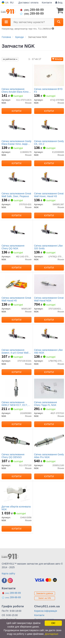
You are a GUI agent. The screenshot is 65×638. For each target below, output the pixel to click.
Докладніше (51, 634)
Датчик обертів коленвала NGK (16, 508)
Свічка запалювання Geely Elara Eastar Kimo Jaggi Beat (16, 142)
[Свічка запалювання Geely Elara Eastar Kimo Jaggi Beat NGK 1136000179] (17, 127)
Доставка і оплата (28, 2)
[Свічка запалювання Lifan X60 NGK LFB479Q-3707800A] (49, 336)
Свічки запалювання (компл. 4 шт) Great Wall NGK (15, 351)
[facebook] (4, 580)
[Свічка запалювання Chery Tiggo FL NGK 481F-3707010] (49, 388)
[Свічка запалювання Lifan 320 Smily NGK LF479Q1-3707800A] (49, 231)
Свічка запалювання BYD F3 (48, 90)
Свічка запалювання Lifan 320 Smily (48, 247)
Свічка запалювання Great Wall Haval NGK (49, 299)
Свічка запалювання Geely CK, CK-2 (49, 142)
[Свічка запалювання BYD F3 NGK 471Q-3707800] (49, 75)
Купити (16, 111)
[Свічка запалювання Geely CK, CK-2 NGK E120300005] (49, 127)
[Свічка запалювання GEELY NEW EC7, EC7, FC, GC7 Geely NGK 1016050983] (16, 388)
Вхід (58, 2)
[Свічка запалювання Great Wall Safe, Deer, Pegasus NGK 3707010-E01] (17, 179)
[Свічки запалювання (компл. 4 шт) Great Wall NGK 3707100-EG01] (17, 336)
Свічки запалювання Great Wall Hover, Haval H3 (49, 194)
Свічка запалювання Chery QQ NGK (13, 247)
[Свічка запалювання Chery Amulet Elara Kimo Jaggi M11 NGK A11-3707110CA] (17, 75)
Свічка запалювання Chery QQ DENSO (13, 455)
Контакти (47, 2)
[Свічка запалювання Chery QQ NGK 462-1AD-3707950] (16, 231)
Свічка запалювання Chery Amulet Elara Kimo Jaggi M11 (15, 90)
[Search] (58, 22)
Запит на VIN (44, 598)
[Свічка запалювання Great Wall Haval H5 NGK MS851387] (16, 284)
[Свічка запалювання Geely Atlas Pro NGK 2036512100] (49, 440)
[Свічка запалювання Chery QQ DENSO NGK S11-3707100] (17, 440)
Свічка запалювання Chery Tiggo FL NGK (45, 403)
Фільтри (57, 59)
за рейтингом (10, 59)
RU (11, 2)
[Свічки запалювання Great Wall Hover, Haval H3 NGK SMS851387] (49, 179)
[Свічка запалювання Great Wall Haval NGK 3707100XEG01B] (49, 284)
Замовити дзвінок (44, 593)
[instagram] (10, 580)
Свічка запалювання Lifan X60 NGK (48, 351)
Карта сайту (8, 573)
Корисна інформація (45, 611)
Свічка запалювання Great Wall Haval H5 (16, 299)
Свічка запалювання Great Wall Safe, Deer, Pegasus (16, 194)
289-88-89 (32, 9)
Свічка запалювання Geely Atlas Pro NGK (49, 455)
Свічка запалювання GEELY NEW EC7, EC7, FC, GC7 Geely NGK (15, 403)
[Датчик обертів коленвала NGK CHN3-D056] (17, 492)
